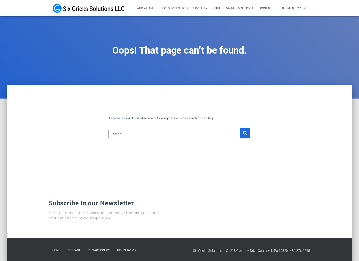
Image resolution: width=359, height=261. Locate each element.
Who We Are (145, 8)
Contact (266, 8)
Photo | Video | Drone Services (184, 8)
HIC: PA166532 (126, 250)
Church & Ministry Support (233, 8)
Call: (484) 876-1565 (293, 8)
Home (56, 250)
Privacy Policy (99, 250)
